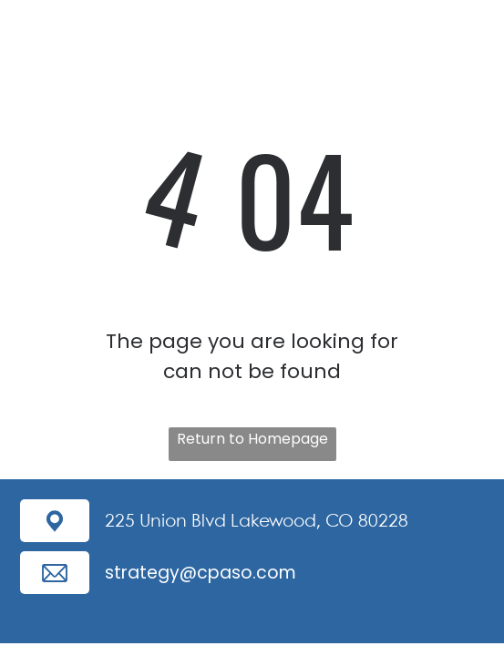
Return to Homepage (252, 438)
